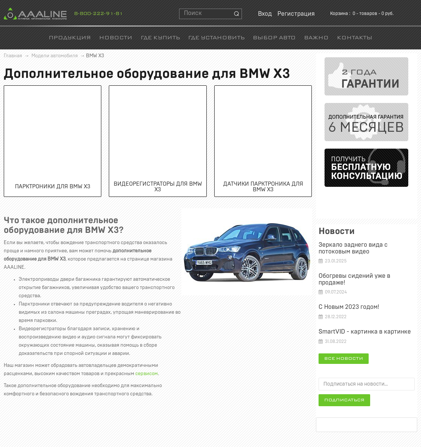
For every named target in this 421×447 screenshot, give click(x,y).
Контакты (354, 38)
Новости (115, 38)
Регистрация (296, 14)
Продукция (70, 38)
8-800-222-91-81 (98, 14)
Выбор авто (274, 38)
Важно (316, 38)
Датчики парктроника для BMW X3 (263, 186)
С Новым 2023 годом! (349, 307)
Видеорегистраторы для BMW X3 (158, 186)
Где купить (160, 38)
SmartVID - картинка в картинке (365, 332)
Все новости (343, 359)
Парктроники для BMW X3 (52, 186)
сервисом (146, 373)
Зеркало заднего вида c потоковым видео (353, 248)
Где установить (216, 38)
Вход (265, 14)
